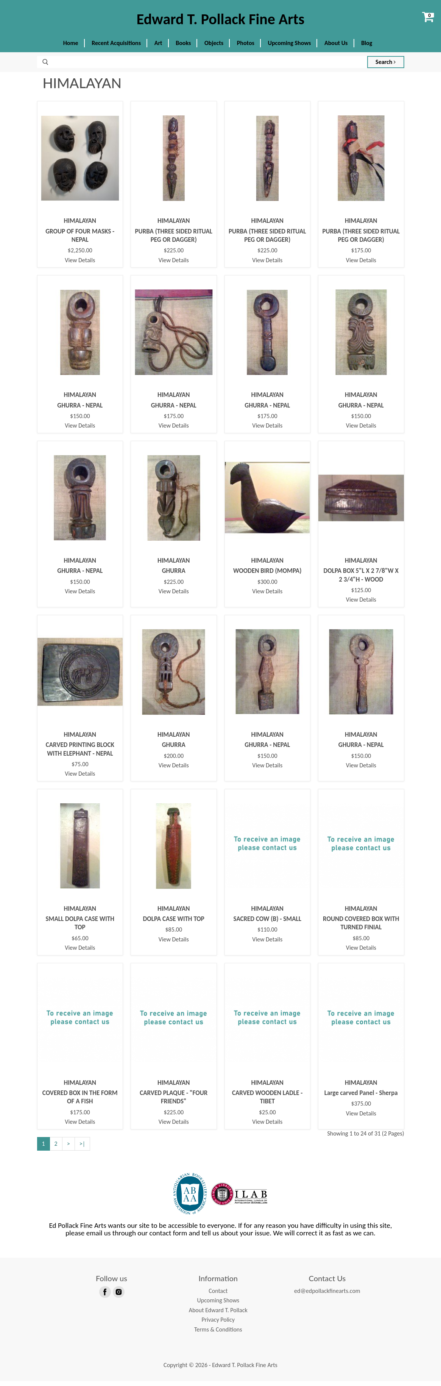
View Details (80, 265)
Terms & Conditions (218, 1334)
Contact (218, 1295)
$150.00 (80, 421)
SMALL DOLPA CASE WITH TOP (80, 928)
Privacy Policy (218, 1324)
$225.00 (174, 255)
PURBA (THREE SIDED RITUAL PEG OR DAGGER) (173, 240)
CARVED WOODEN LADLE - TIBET (267, 1102)
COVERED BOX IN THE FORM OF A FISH (80, 1102)
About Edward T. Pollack (218, 1315)
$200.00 (174, 761)
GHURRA (173, 576)
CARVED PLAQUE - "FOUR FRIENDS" (173, 1102)
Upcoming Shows (289, 48)
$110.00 (267, 935)
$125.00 (361, 595)
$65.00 (80, 943)
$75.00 (80, 769)
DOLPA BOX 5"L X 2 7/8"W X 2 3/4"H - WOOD (361, 580)
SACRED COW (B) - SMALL (267, 924)
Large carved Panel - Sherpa (361, 1098)
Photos (245, 48)
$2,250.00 (80, 255)
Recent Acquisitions (116, 48)
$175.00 (361, 255)
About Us (336, 48)
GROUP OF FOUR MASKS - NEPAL (79, 240)
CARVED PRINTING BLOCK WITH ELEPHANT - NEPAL (80, 754)
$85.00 (173, 935)
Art (158, 48)
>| (82, 1148)
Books (183, 48)
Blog (366, 48)
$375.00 (361, 1109)
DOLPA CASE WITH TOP (173, 924)
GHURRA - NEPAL (80, 410)
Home (70, 48)
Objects (213, 48)
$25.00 (267, 1117)
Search (386, 67)
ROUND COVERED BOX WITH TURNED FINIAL (361, 928)
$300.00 (267, 587)
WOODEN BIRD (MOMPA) (267, 576)
